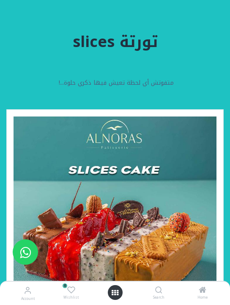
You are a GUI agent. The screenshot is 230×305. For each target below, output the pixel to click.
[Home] (202, 291)
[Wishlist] (71, 290)
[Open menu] (115, 293)
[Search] (159, 291)
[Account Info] (28, 290)
